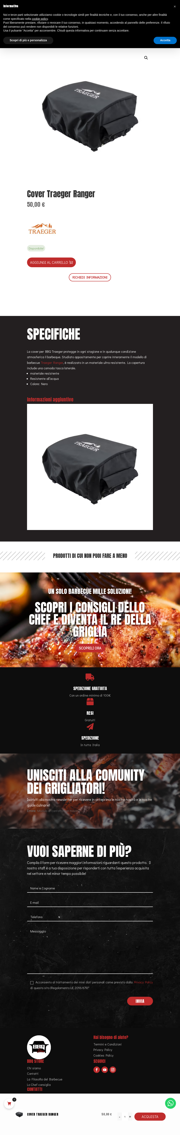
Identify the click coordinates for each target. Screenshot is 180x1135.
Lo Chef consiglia (39, 1084)
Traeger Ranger (52, 362)
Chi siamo (34, 1068)
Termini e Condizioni (107, 1044)
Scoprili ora (90, 648)
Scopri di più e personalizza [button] (28, 40)
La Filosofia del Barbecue (44, 1079)
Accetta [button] (165, 40)
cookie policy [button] (40, 18)
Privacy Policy (143, 982)
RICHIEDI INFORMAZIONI (89, 277)
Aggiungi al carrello (49, 262)
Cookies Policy (103, 1055)
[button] (146, 57)
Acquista (150, 1116)
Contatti (33, 1073)
